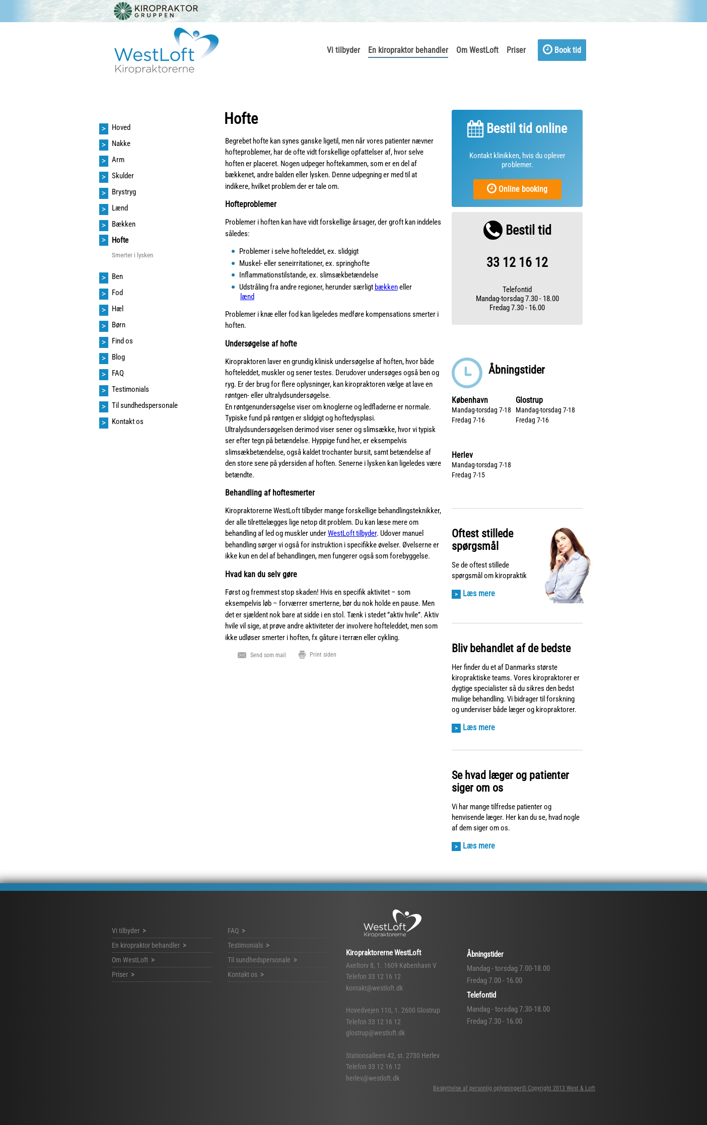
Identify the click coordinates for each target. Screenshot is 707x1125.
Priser (516, 50)
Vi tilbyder (343, 50)
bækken (386, 287)
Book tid (562, 49)
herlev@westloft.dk (372, 1078)
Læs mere (479, 593)
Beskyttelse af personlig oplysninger (477, 1088)
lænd (247, 296)
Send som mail (268, 654)
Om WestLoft (477, 50)
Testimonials (245, 945)
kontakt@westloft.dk (374, 988)
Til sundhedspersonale (259, 960)
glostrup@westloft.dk (375, 1033)
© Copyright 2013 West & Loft (558, 1088)
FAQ (233, 931)
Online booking (517, 188)
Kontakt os (242, 974)
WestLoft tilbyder (352, 533)
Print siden (323, 654)
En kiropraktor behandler (408, 50)
